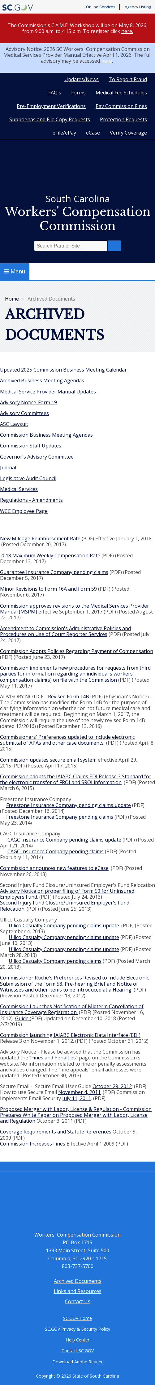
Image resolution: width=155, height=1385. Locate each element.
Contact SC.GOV (78, 1351)
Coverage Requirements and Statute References (55, 1131)
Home (12, 298)
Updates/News (81, 79)
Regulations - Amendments (31, 500)
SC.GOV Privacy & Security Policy (77, 1329)
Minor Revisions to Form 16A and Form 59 (48, 588)
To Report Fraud (128, 79)
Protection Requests (123, 119)
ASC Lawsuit (14, 424)
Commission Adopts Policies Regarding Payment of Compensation (76, 651)
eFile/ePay (64, 132)
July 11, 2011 (76, 1098)
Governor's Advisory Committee (37, 456)
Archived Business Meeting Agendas (42, 380)
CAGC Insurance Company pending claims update (64, 839)
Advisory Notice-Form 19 (28, 402)
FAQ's (54, 92)
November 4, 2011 (79, 1092)
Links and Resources (77, 1291)
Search (114, 245)
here (106, 60)
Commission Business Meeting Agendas (46, 434)
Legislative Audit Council (28, 478)
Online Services (100, 7)
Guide (22, 1018)
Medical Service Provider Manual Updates (48, 391)
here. (127, 31)
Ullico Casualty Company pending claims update (64, 925)
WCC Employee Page (24, 511)
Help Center (77, 1340)
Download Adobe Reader (77, 1362)
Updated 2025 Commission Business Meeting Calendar (63, 369)
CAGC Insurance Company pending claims (55, 851)
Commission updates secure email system (48, 759)
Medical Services (19, 489)
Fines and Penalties (53, 1057)
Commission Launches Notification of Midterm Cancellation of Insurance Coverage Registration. (72, 1009)
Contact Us (77, 1301)
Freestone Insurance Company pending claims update (68, 805)
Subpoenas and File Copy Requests (49, 119)
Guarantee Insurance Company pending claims (54, 572)
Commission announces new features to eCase (54, 868)
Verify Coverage (128, 132)
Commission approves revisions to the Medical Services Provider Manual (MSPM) (74, 608)
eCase (93, 132)
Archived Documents (77, 1281)
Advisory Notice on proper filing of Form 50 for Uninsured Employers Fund (67, 894)
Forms (78, 92)
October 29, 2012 (112, 1086)
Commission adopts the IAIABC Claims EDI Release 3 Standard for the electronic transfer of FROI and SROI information (75, 779)
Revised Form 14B (68, 696)
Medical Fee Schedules (121, 92)
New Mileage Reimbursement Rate (40, 538)
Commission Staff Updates (30, 445)
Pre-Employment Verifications (51, 106)
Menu (14, 271)
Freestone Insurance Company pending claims (59, 816)
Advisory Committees (24, 413)
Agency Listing (138, 7)
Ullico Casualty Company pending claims (55, 961)
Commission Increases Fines (32, 1143)
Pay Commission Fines (121, 106)
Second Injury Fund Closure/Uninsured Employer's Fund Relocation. (64, 905)
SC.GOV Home (77, 1318)
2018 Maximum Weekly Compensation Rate (50, 555)
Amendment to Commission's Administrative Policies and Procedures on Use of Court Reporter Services (65, 631)
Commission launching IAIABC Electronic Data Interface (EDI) (70, 1035)
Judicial (8, 467)
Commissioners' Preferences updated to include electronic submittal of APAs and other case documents (67, 740)
